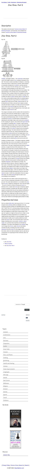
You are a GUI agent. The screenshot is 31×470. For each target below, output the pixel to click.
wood (12, 109)
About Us (21, 465)
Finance (5, 352)
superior (13, 96)
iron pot (5, 183)
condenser (26, 120)
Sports (5, 394)
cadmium (21, 221)
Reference (6, 383)
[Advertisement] (15, 14)
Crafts (5, 346)
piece (7, 101)
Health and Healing (8, 363)
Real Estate (6, 380)
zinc (15, 80)
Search (27, 465)
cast (28, 134)
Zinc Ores (9, 241)
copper (3, 222)
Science (5, 389)
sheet (3, 173)
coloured (18, 226)
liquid (23, 121)
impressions (4, 229)
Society (5, 392)
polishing (10, 204)
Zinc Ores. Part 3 (10, 245)
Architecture (6, 335)
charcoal (10, 118)
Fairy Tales (6, 349)
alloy (16, 138)
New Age (5, 374)
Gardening (6, 360)
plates (28, 145)
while (19, 101)
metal (26, 121)
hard (16, 186)
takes (3, 174)
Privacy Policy (6, 465)
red (20, 104)
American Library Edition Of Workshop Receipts (16, 32)
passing (13, 174)
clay (28, 181)
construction (20, 78)
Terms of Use (14, 465)
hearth (11, 106)
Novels (5, 377)
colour (13, 203)
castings (23, 224)
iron (20, 98)
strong (17, 158)
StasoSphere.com (19, 468)
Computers (6, 343)
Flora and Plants (7, 355)
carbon (24, 221)
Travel (5, 397)
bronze (11, 226)
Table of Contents (8, 243)
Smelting (3, 78)
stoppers (11, 168)
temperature (8, 161)
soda (8, 219)
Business (5, 340)
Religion (5, 386)
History (5, 366)
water (14, 123)
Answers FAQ (6, 455)
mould (12, 229)
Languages (6, 372)
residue (13, 128)
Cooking (5, 357)
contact (10, 133)
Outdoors (6, 400)
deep (24, 96)
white (10, 203)
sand (23, 185)
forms (26, 99)
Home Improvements (9, 369)
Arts (4, 337)
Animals (5, 332)
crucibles (16, 85)
